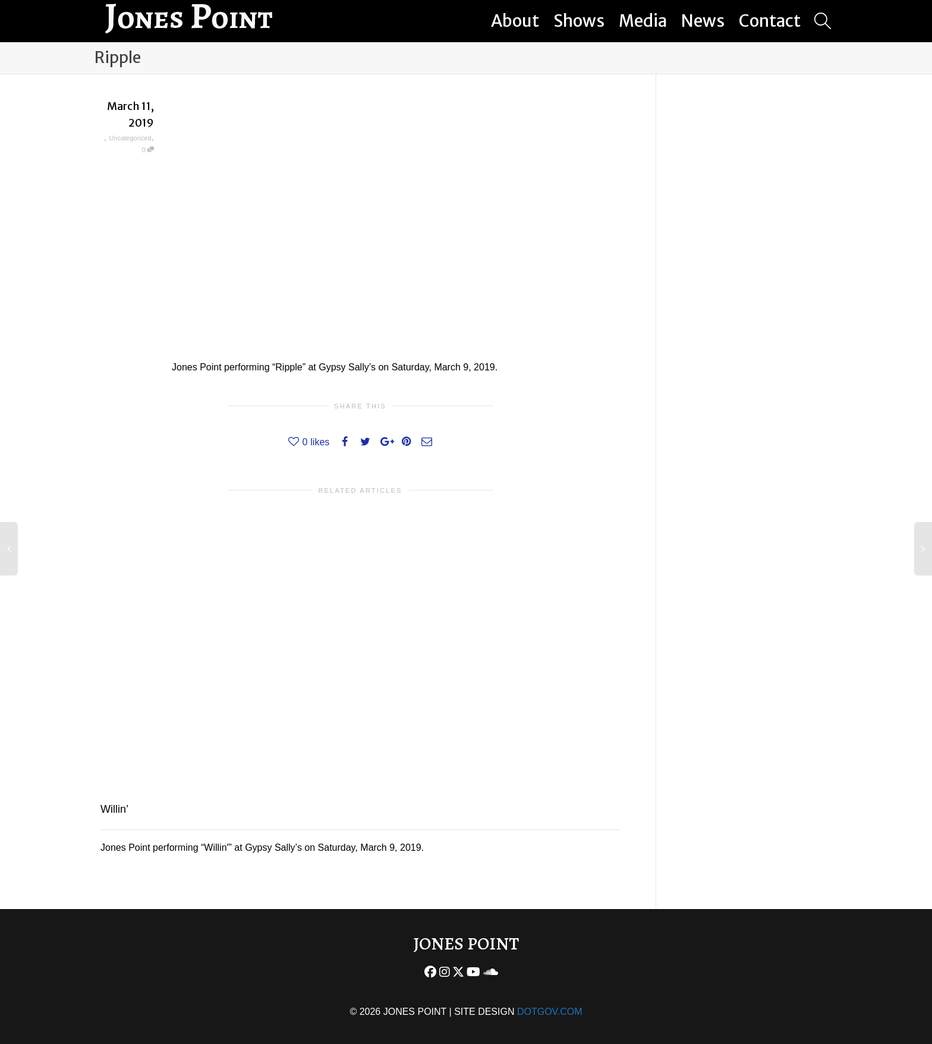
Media (643, 21)
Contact (770, 21)
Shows (578, 21)
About (515, 21)
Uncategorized (130, 137)
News (703, 21)
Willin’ (114, 809)
